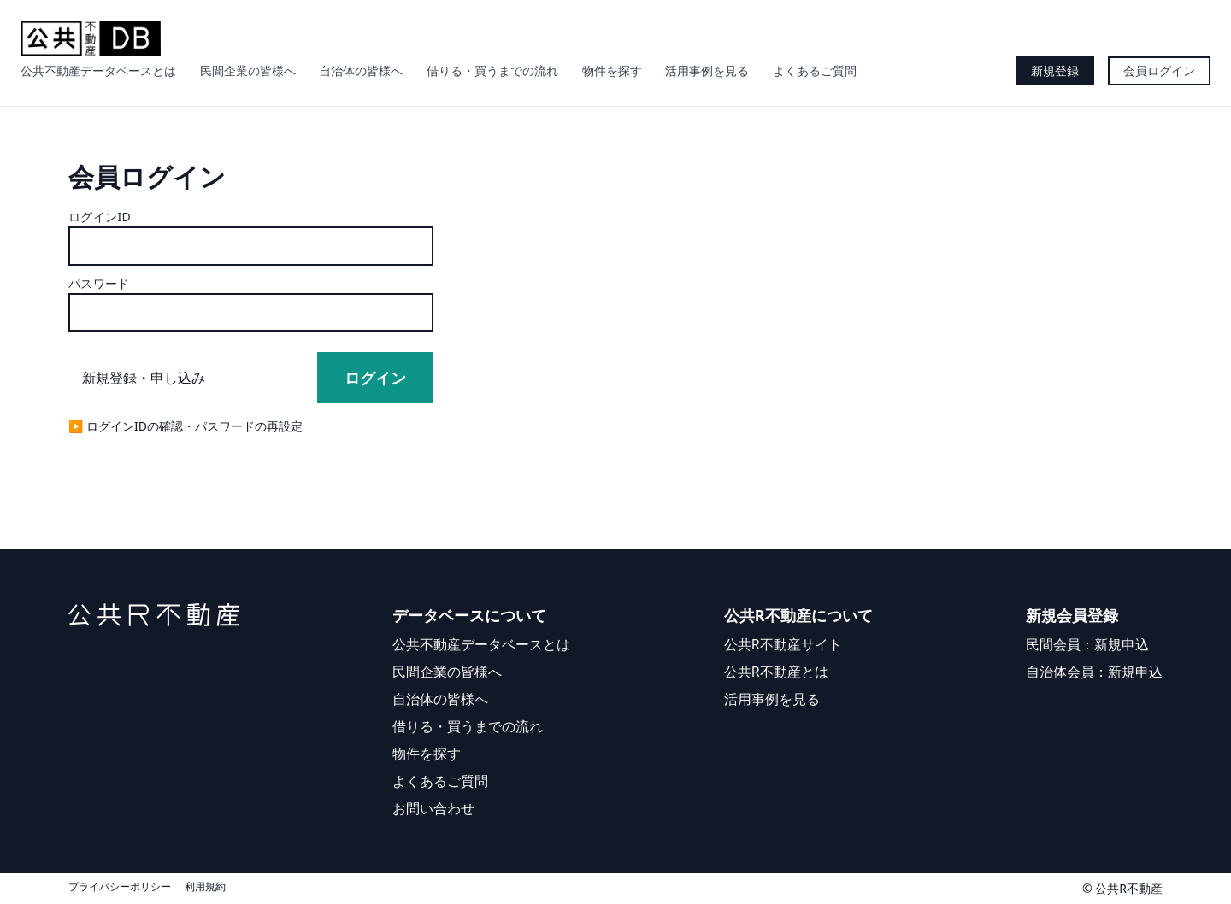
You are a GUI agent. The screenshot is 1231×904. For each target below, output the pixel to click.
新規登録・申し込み (143, 377)
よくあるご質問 (815, 70)
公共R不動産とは (776, 671)
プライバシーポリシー (119, 887)
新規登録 (1055, 70)
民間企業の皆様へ (248, 70)
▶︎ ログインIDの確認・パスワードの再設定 (185, 426)
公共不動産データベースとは (98, 70)
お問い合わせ (433, 808)
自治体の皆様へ (361, 70)
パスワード (99, 283)
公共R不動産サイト (783, 644)
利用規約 (205, 887)
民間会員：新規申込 (1087, 644)
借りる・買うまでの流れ (492, 70)
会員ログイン (1159, 70)
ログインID (99, 216)
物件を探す (612, 70)
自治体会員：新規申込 (1094, 671)
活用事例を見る (707, 70)
